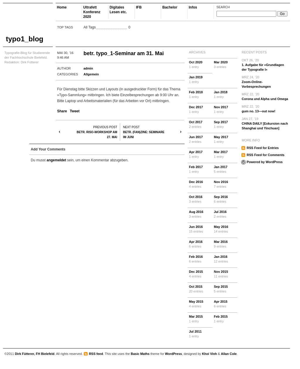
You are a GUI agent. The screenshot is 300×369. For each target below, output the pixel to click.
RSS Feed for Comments (265, 155)
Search (223, 7)
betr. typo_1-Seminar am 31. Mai (123, 53)
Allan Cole (229, 354)
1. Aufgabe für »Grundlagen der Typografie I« (265, 64)
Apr (200, 154)
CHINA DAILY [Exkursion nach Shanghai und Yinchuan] (265, 123)
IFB (139, 7)
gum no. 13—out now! (265, 108)
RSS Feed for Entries (263, 148)
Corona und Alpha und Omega (265, 96)
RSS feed (96, 354)
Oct (200, 64)
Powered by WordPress (265, 162)
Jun (200, 139)
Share (62, 111)
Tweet (74, 111)
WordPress (173, 354)
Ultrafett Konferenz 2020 (91, 12)
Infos (193, 7)
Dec (200, 109)
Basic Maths (140, 354)
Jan (200, 79)
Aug (200, 214)
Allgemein (91, 74)
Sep (225, 124)
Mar (225, 64)
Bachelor (169, 7)
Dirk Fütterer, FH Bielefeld (34, 354)
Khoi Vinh (209, 354)
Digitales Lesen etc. (118, 9)
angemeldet (56, 160)
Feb (200, 94)
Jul (225, 214)
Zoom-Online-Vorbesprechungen (265, 81)
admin (88, 68)
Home (62, 7)
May (225, 139)
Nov (225, 109)
